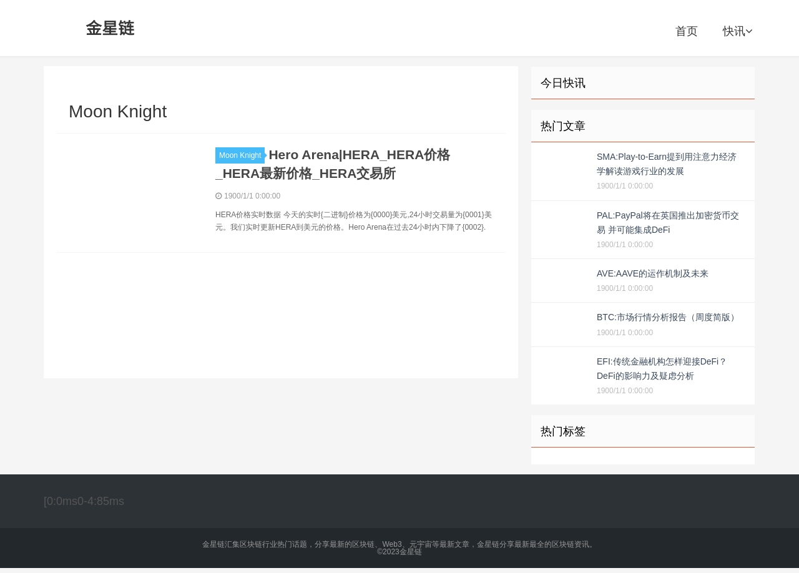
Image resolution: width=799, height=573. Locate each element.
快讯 (737, 31)
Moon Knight (242, 155)
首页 (686, 31)
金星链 (110, 28)
